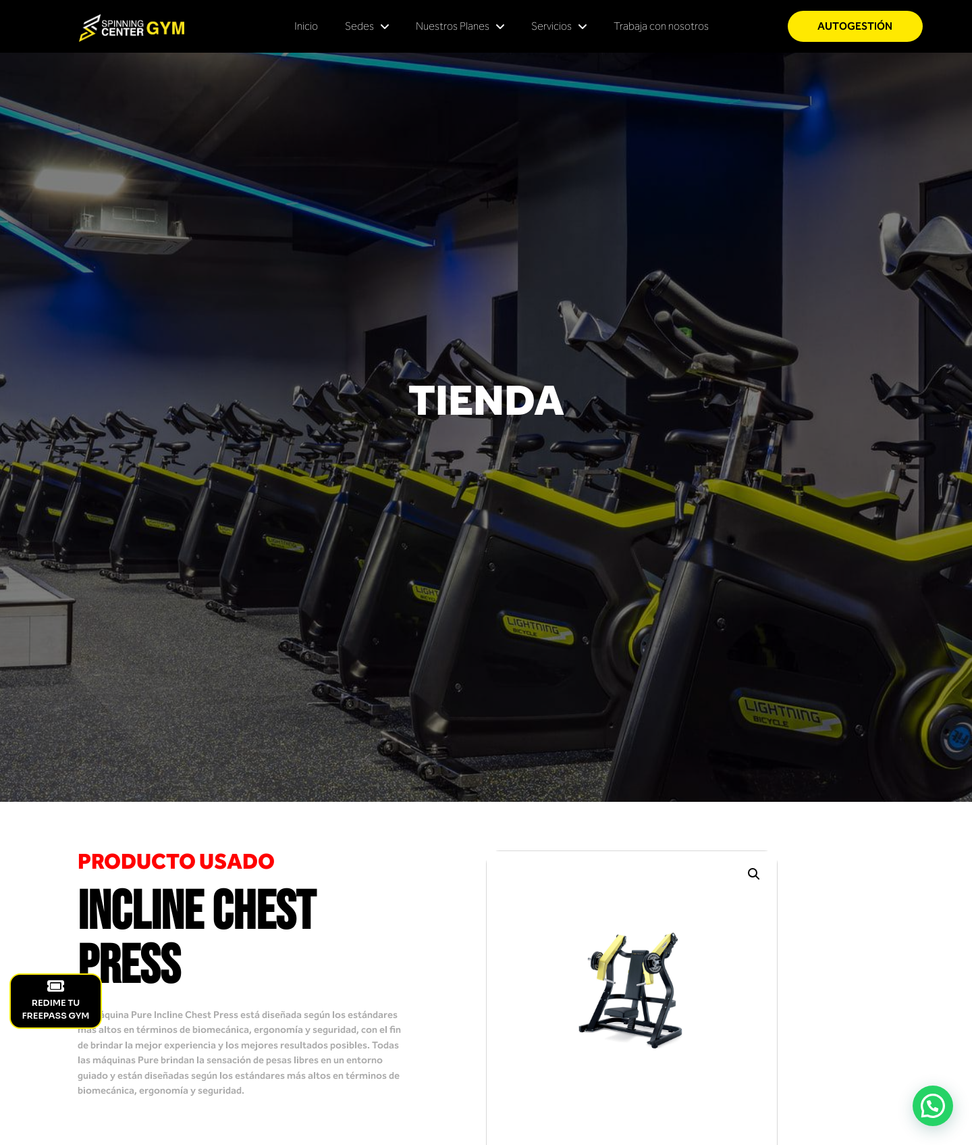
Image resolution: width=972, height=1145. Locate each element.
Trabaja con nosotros (661, 26)
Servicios (559, 26)
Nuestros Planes (460, 26)
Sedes (367, 26)
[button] (754, 874)
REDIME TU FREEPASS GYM (55, 1000)
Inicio (306, 26)
